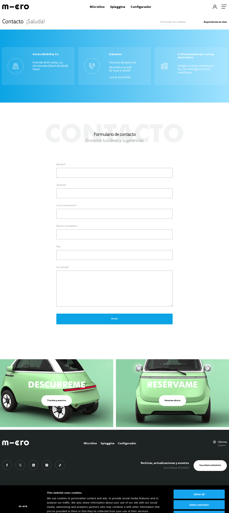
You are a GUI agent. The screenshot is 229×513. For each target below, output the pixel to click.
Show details (187, 505)
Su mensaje (62, 267)
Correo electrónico (66, 205)
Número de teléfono (66, 226)
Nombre (61, 164)
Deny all (199, 490)
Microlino (90, 443)
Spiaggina (107, 443)
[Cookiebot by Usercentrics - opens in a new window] (23, 506)
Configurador (127, 443)
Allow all (199, 469)
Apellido (61, 185)
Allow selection (199, 479)
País (58, 247)
